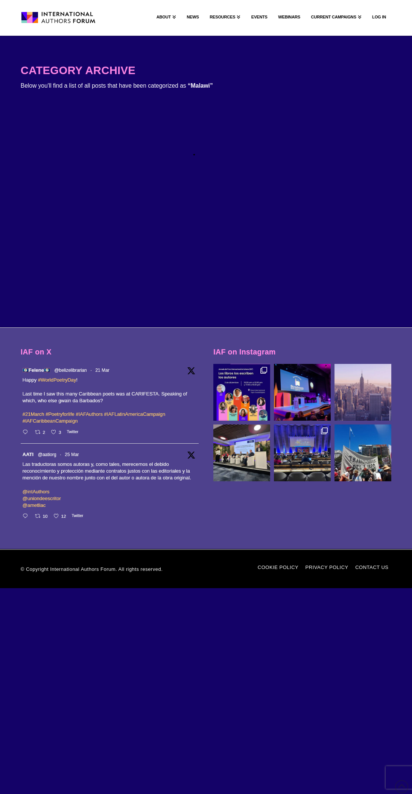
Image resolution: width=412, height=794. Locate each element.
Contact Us (371, 567)
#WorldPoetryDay (57, 380)
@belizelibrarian (71, 370)
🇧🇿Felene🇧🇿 (36, 370)
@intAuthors (36, 491)
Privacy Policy (327, 567)
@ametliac (34, 505)
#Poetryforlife (60, 414)
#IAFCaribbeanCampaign (50, 421)
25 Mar (72, 454)
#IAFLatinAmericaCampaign (135, 414)
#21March (33, 414)
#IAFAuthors (89, 414)
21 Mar (102, 370)
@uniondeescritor (42, 498)
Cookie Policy (278, 567)
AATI (28, 454)
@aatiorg (47, 454)
